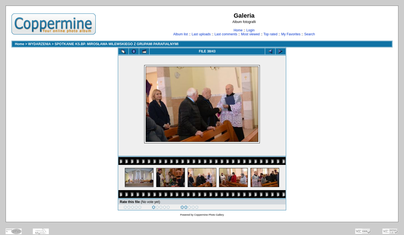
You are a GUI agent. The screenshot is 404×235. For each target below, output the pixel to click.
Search (309, 34)
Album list (180, 34)
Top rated (270, 34)
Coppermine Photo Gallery (209, 214)
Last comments (225, 34)
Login (250, 30)
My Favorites (290, 34)
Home (238, 30)
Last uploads (201, 34)
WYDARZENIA (39, 44)
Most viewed (250, 34)
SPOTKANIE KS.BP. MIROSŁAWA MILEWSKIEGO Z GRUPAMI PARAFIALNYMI (117, 44)
